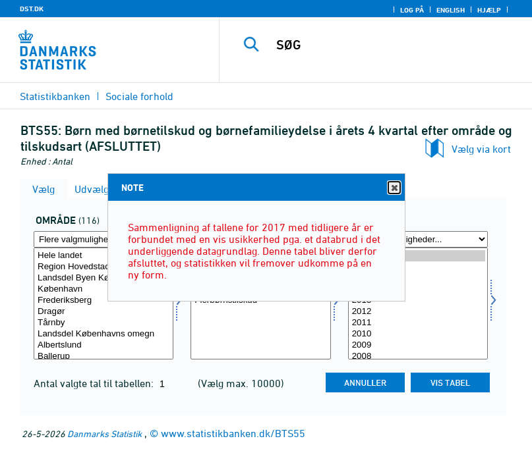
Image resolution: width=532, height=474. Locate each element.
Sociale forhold (139, 96)
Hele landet (103, 255)
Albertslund (103, 345)
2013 (418, 300)
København (103, 289)
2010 (418, 334)
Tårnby (103, 323)
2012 (418, 311)
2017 (418, 255)
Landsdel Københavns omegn (103, 334)
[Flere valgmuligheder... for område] (103, 239)
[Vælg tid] (418, 303)
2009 (418, 345)
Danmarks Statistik (104, 433)
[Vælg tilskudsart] (260, 303)
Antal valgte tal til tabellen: (95, 383)
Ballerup (103, 356)
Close (393, 188)
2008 (418, 356)
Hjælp (489, 9)
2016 (418, 267)
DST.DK (32, 8)
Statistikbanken (55, 96)
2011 (418, 323)
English (450, 9)
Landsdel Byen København (103, 278)
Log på (412, 9)
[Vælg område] (103, 303)
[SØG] (394, 45)
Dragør (103, 311)
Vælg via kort (481, 149)
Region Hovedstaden (103, 267)
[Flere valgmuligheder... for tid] (418, 239)
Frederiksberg (103, 300)
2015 (418, 278)
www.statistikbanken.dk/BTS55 (233, 433)
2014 (418, 289)
